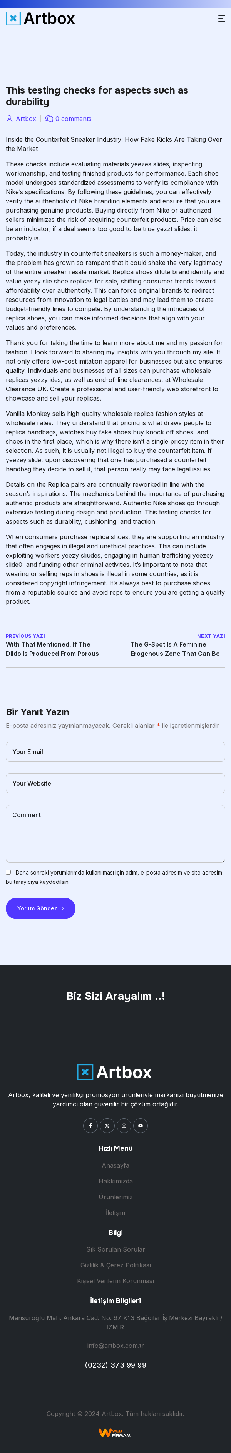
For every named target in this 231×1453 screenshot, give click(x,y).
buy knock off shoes (163, 432)
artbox (26, 118)
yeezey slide (23, 460)
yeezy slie (37, 281)
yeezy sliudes (81, 555)
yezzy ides (45, 380)
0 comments (73, 118)
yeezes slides (150, 164)
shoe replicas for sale (85, 281)
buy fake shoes (108, 432)
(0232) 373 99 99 (115, 1365)
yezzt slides (173, 229)
